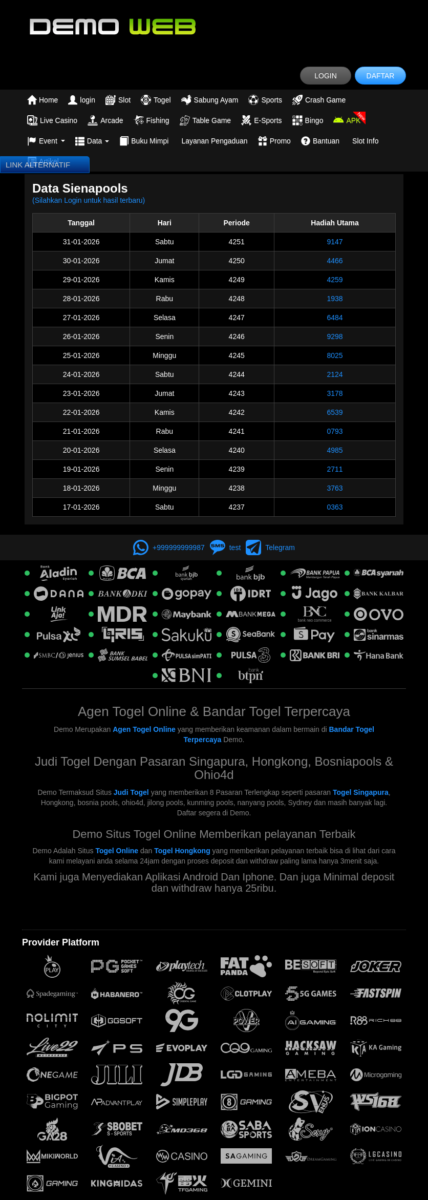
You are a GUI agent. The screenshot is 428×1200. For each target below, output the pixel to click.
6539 (335, 412)
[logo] (214, 25)
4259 (335, 280)
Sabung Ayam (210, 100)
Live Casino (52, 120)
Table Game (205, 120)
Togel (155, 100)
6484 (335, 317)
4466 (335, 261)
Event (46, 140)
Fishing (151, 120)
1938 (335, 298)
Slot (118, 100)
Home (42, 99)
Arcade (105, 120)
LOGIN (325, 76)
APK (346, 120)
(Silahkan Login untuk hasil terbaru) (88, 200)
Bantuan (320, 140)
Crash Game (319, 100)
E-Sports (261, 120)
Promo (274, 140)
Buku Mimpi (143, 140)
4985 (335, 450)
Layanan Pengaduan (214, 141)
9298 (335, 336)
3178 (335, 393)
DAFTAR (381, 76)
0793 (335, 431)
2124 (335, 374)
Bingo (308, 120)
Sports (265, 100)
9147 (335, 242)
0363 (335, 507)
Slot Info (365, 141)
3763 (335, 488)
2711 (335, 469)
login (81, 99)
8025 (335, 355)
